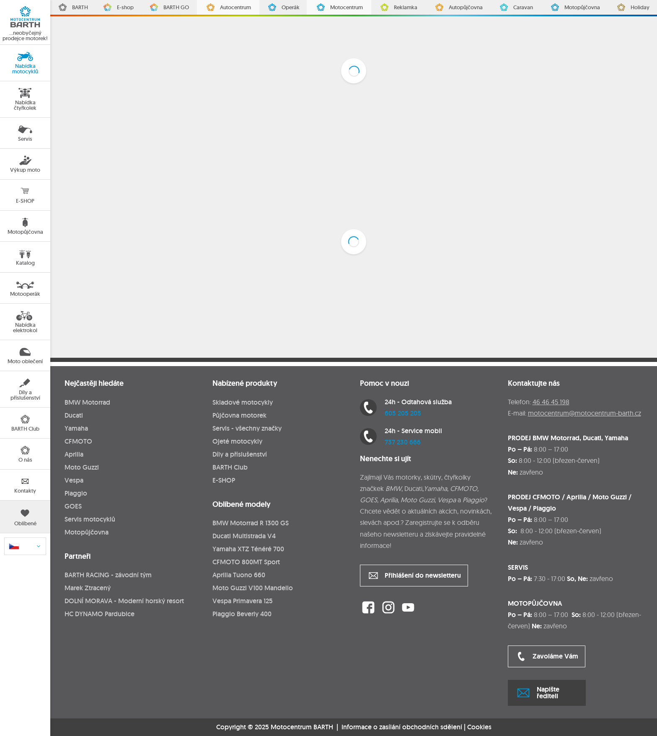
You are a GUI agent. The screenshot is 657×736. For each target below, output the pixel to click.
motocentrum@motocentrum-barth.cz (584, 413)
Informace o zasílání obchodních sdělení (401, 727)
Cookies (479, 727)
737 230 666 (403, 442)
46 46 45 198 (551, 402)
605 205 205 (403, 413)
